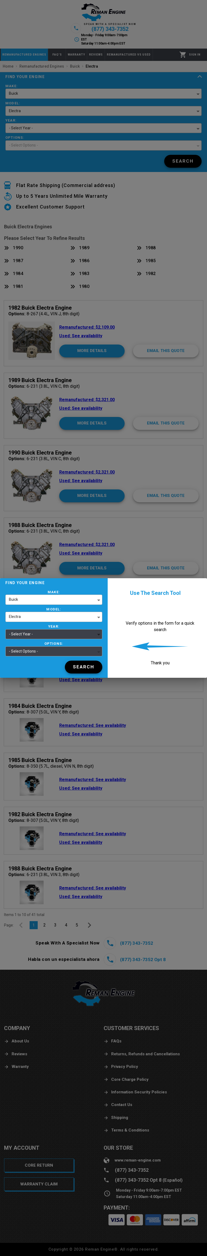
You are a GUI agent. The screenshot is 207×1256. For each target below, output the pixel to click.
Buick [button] (13, 599)
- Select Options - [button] (23, 651)
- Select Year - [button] (21, 634)
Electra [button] (15, 616)
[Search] (83, 667)
